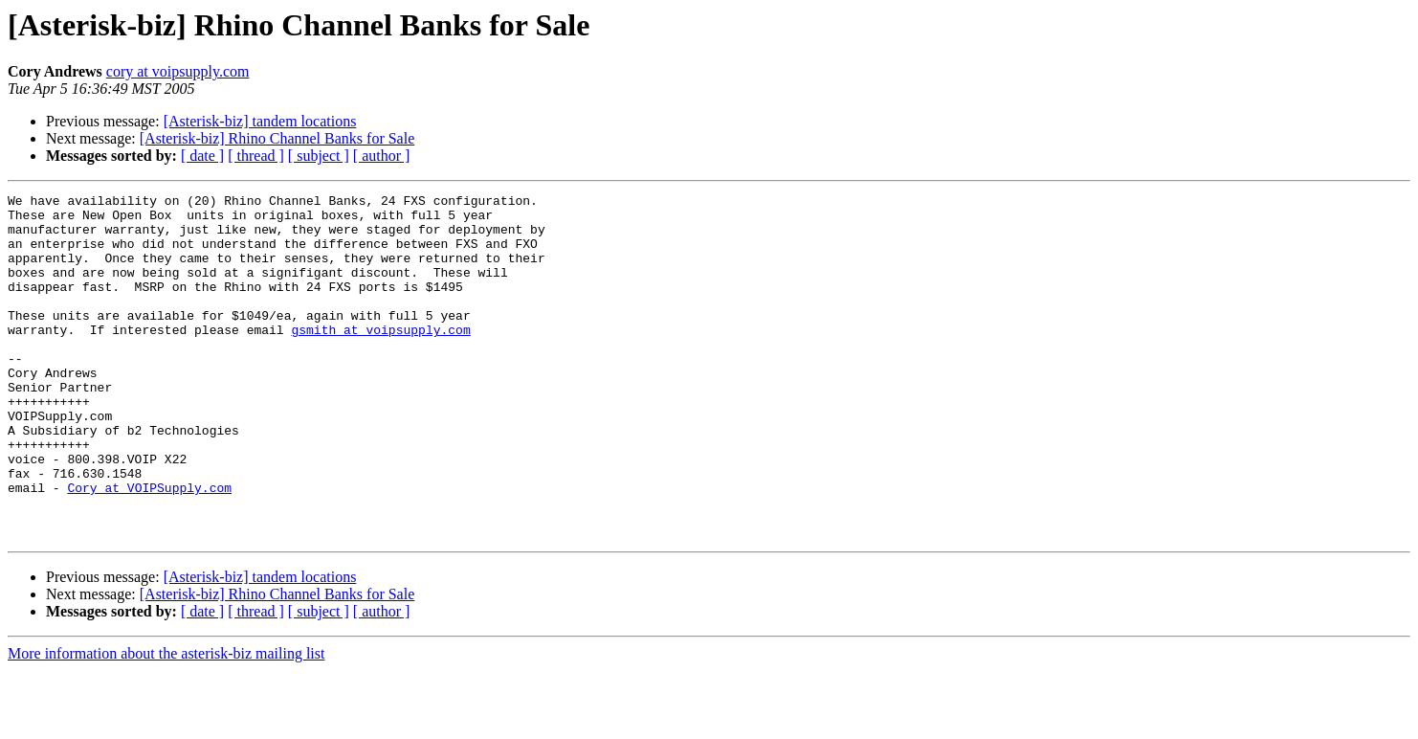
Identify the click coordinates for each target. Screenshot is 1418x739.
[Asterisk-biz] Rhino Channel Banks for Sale (277, 138)
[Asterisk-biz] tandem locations (260, 121)
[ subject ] (318, 155)
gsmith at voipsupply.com (380, 358)
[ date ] (202, 155)
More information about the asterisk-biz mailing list (166, 722)
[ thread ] (256, 155)
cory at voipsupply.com (178, 71)
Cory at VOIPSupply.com (149, 547)
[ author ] (381, 155)
